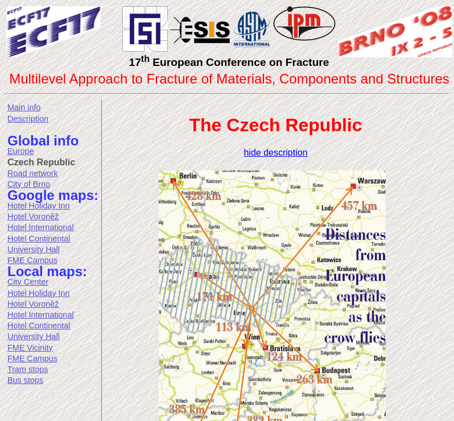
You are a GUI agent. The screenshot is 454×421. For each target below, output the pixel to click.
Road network (32, 173)
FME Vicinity (30, 347)
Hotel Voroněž (33, 216)
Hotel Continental (38, 238)
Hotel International (40, 227)
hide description (275, 152)
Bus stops (25, 380)
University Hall (33, 249)
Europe (20, 151)
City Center (27, 281)
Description (27, 118)
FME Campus (32, 260)
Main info (23, 107)
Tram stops (27, 369)
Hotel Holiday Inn (38, 205)
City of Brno (28, 184)
